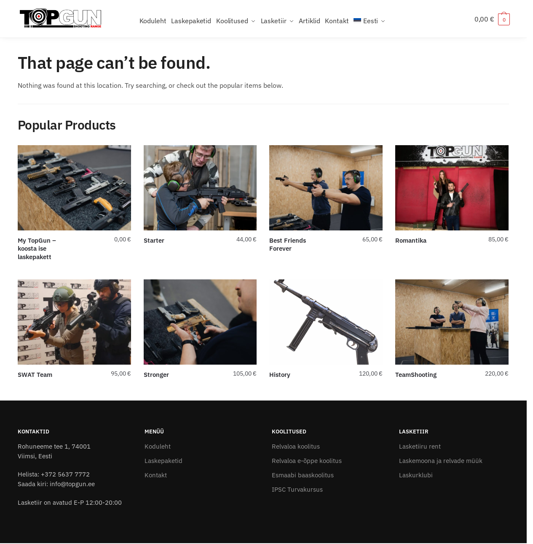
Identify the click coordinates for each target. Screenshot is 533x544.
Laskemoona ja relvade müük (440, 461)
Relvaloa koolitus (296, 446)
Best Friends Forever (287, 244)
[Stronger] (200, 322)
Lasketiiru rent (420, 446)
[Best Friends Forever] (326, 187)
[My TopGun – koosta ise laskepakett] (74, 187)
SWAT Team (35, 375)
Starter (154, 240)
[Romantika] (452, 187)
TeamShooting (416, 375)
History (279, 375)
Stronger (156, 375)
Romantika (410, 240)
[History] (326, 322)
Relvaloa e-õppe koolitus (307, 461)
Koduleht (158, 446)
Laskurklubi (416, 475)
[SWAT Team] (74, 322)
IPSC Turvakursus (297, 489)
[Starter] (200, 187)
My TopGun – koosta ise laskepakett (37, 248)
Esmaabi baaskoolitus (303, 475)
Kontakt (156, 475)
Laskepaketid (163, 461)
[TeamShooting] (452, 322)
